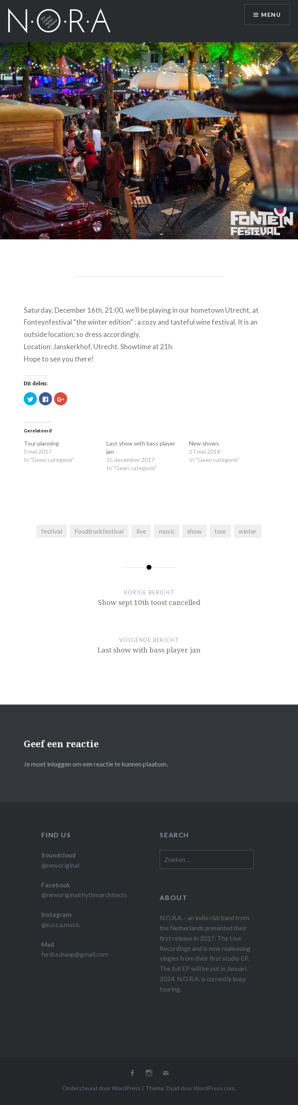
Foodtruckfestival (99, 531)
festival (51, 531)
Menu (271, 14)
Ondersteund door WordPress (101, 1088)
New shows (204, 443)
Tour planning (41, 443)
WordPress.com (214, 1088)
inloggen (59, 764)
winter (248, 531)
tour (220, 531)
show (194, 531)
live (141, 531)
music (167, 531)
